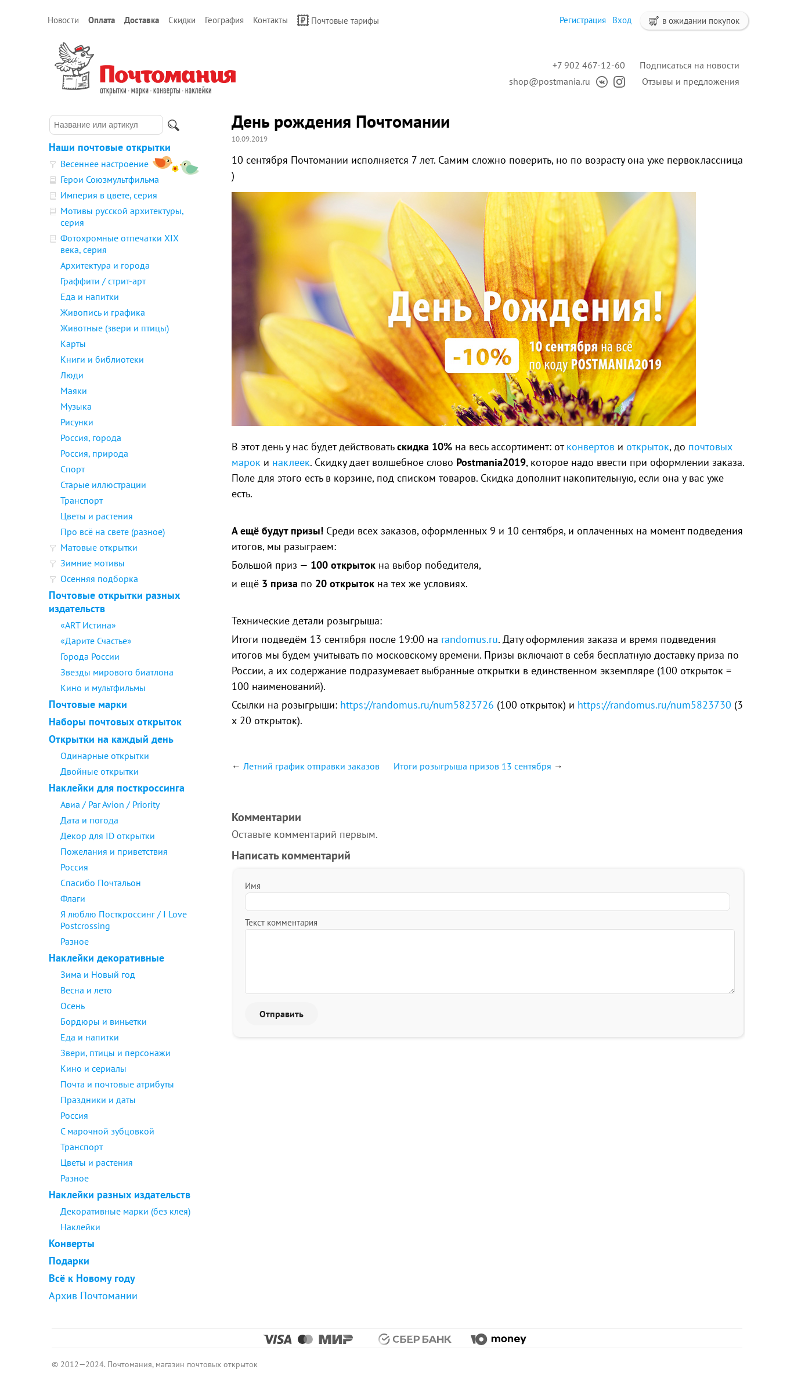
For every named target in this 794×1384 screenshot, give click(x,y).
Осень (72, 1005)
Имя (253, 885)
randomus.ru (469, 639)
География (224, 20)
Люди (72, 375)
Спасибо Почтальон (100, 882)
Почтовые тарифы (338, 20)
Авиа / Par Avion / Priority (110, 804)
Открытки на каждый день (111, 739)
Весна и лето (86, 990)
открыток (647, 446)
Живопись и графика (102, 312)
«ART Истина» (88, 625)
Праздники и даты (98, 1099)
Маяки (73, 390)
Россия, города (90, 437)
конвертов (590, 446)
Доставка (141, 20)
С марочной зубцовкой (107, 1131)
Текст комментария (281, 922)
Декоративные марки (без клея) (125, 1211)
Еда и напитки (89, 296)
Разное (74, 941)
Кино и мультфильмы (103, 687)
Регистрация (583, 20)
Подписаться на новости (689, 65)
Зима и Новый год (97, 974)
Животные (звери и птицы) (114, 328)
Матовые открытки (99, 547)
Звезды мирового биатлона (117, 672)
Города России (90, 656)
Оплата (101, 20)
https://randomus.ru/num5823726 (417, 704)
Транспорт (81, 500)
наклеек (291, 462)
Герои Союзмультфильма (109, 179)
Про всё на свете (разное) (112, 531)
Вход (621, 20)
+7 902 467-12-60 (589, 65)
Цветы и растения (96, 516)
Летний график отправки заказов (311, 766)
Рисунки (76, 422)
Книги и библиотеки (102, 359)
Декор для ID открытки (107, 835)
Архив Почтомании (93, 1295)
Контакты (270, 20)
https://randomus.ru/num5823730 (654, 704)
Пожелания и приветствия (114, 851)
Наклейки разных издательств (119, 1194)
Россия (74, 867)
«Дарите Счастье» (96, 640)
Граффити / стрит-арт (103, 281)
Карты (73, 343)
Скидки (182, 20)
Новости (63, 20)
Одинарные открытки (104, 755)
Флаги (72, 898)
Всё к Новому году (92, 1278)
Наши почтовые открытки (110, 147)
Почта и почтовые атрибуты (117, 1084)
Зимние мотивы (92, 563)
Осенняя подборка (99, 578)
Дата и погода (89, 820)
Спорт (72, 469)
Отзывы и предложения (690, 81)
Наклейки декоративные (106, 957)
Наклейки (80, 1227)
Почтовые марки (88, 704)
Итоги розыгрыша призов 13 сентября (472, 766)
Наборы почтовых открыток (115, 721)
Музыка (76, 406)
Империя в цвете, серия (108, 195)
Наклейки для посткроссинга (117, 787)
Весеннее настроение (104, 163)
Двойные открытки (99, 771)
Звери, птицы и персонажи (115, 1052)
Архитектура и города (105, 265)
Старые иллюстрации (103, 484)
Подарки (69, 1260)
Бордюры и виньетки (103, 1021)
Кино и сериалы (93, 1068)
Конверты (72, 1243)
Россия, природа (94, 453)
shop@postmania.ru (549, 81)
